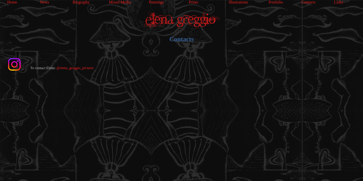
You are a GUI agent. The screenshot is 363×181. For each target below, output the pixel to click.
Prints (193, 2)
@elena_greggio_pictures (75, 68)
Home (12, 2)
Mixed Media (120, 2)
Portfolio (276, 2)
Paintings (156, 2)
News (44, 2)
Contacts (308, 2)
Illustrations (238, 2)
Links (338, 2)
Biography (81, 2)
